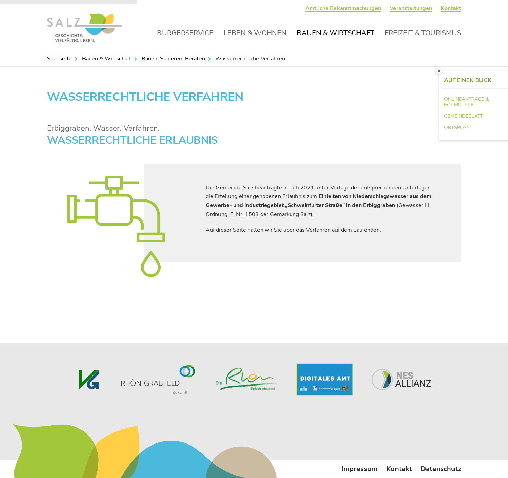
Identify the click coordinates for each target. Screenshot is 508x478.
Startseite (59, 58)
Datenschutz (441, 469)
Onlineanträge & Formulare (466, 102)
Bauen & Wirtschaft (335, 33)
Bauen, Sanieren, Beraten (173, 58)
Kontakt (451, 8)
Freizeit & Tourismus (423, 33)
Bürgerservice (185, 33)
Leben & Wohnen (255, 33)
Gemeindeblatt (463, 116)
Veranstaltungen (411, 8)
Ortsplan (457, 127)
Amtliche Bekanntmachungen (343, 8)
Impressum (359, 469)
